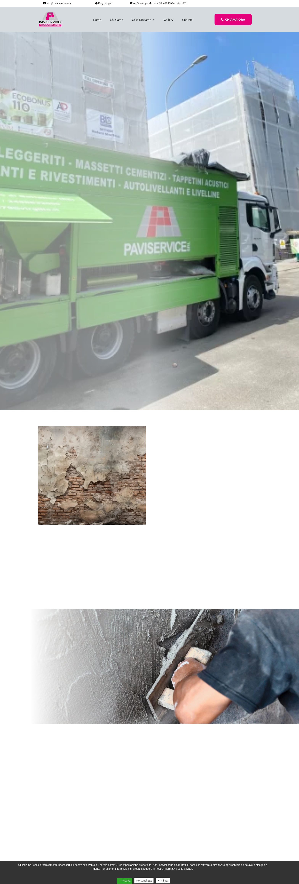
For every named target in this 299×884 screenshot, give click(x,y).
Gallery (168, 19)
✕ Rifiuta (163, 880)
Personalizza (144, 880)
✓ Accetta (125, 880)
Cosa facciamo (141, 19)
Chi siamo (116, 19)
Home (97, 19)
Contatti (187, 19)
